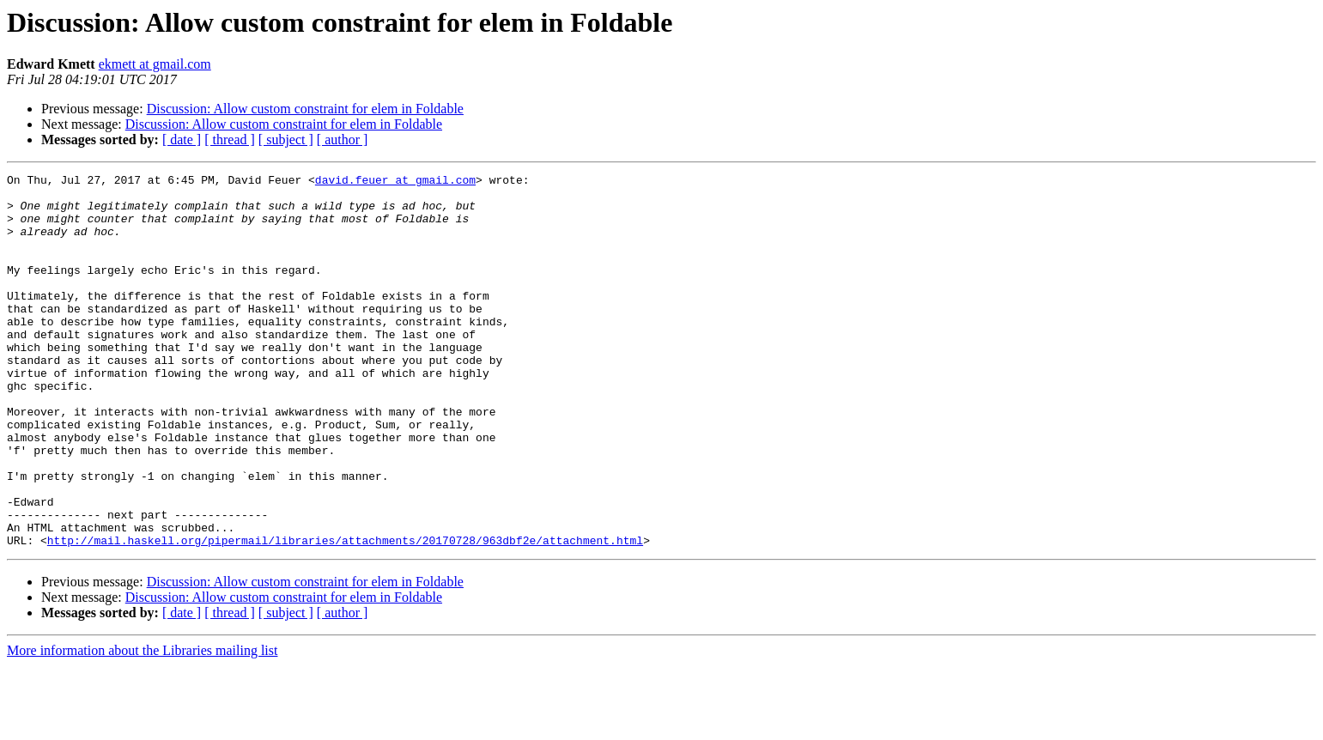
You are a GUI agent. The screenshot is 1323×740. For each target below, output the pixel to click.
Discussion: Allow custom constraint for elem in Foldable (305, 108)
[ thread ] (229, 139)
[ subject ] (285, 139)
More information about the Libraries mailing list (142, 725)
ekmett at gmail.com (155, 64)
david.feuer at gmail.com (395, 182)
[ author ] (342, 139)
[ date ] (181, 139)
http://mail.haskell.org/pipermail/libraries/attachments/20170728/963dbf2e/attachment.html (345, 614)
